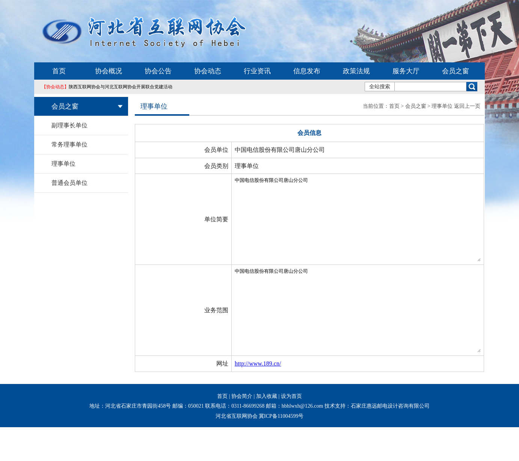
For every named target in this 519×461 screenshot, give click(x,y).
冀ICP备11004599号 (281, 450)
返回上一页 (467, 106)
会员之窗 (455, 71)
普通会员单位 (69, 183)
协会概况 (108, 71)
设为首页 (291, 430)
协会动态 (207, 71)
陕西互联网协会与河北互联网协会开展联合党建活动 (107, 86)
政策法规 (356, 71)
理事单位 (63, 163)
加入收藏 (266, 430)
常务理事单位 (69, 144)
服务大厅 (405, 71)
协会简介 (241, 430)
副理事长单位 (69, 125)
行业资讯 (257, 71)
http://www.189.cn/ (228, 397)
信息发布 (306, 71)
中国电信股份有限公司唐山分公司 (343, 227)
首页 (59, 71)
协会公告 (158, 71)
